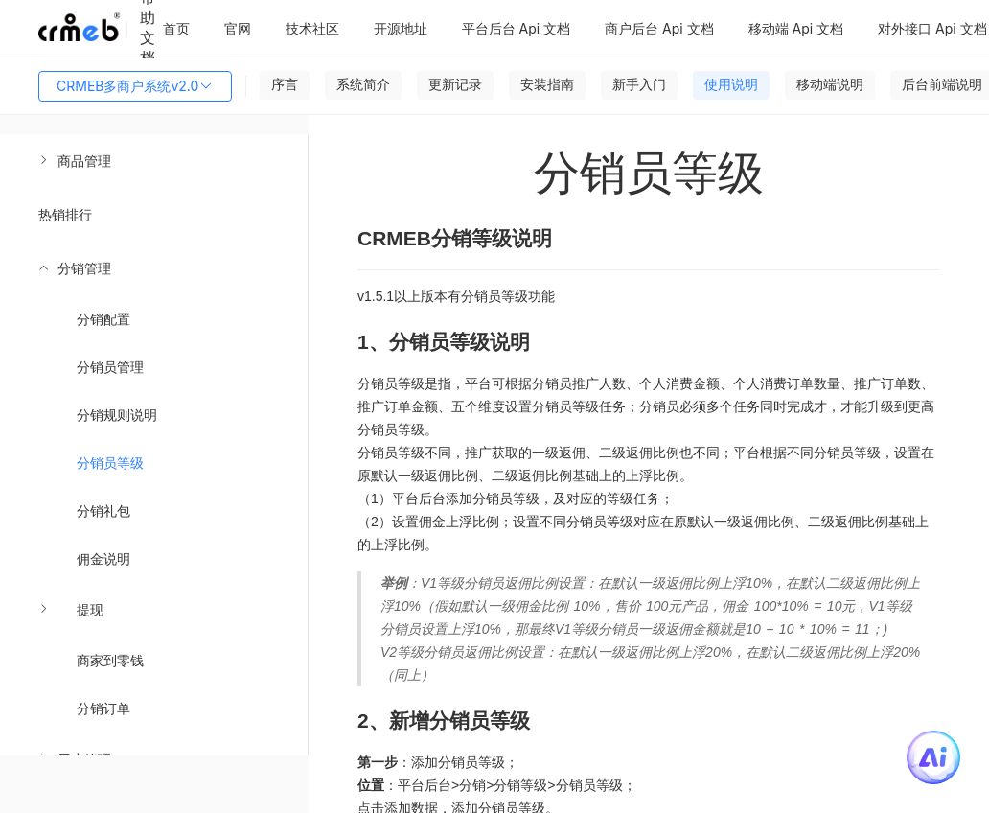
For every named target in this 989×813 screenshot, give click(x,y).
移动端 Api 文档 (796, 28)
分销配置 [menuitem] (103, 319)
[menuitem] (154, 161)
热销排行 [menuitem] (65, 214)
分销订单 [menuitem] (103, 708)
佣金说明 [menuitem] (103, 558)
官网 (237, 28)
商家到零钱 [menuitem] (110, 660)
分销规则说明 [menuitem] (117, 414)
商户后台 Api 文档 (659, 28)
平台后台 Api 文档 (516, 28)
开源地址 (400, 28)
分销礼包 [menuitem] (103, 510)
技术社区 (312, 28)
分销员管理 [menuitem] (110, 367)
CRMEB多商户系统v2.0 (135, 86)
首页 (176, 28)
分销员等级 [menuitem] (110, 462)
